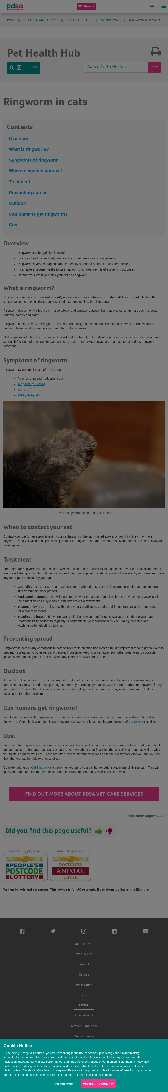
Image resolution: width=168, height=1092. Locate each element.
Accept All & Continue (98, 1083)
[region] (84, 1065)
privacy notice (97, 1070)
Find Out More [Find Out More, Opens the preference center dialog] (63, 1083)
